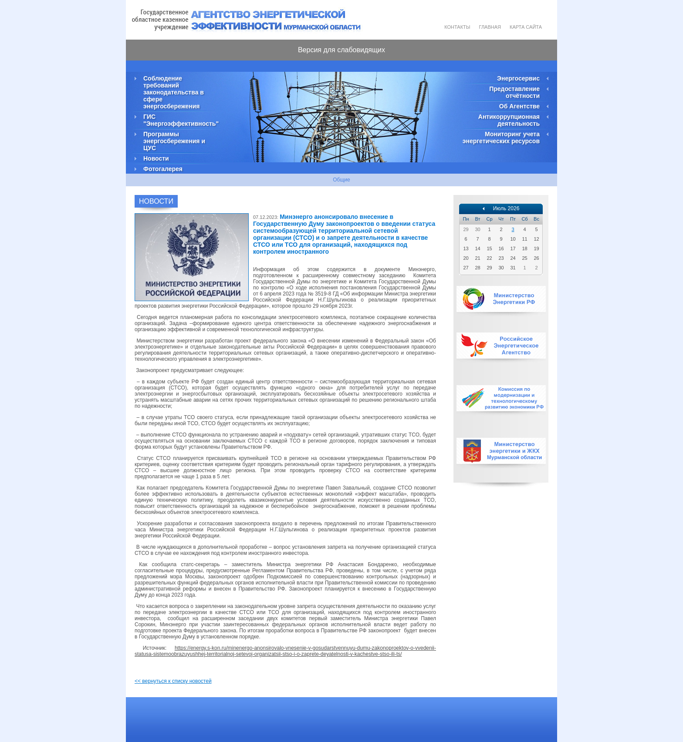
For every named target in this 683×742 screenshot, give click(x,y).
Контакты (457, 27)
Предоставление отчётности (514, 92)
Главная (490, 27)
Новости (156, 158)
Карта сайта (526, 27)
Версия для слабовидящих (341, 50)
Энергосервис (518, 78)
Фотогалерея (163, 168)
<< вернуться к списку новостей (173, 681)
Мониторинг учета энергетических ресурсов (501, 137)
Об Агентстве (519, 106)
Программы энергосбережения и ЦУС (174, 141)
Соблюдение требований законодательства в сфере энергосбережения (173, 92)
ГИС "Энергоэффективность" (180, 120)
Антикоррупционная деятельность (509, 120)
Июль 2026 (506, 208)
